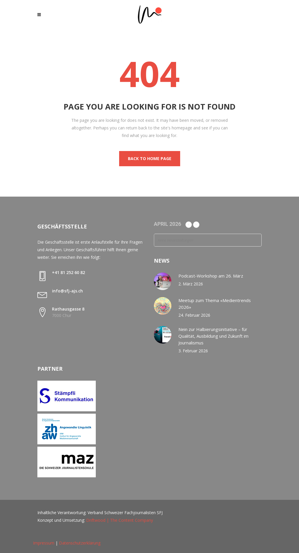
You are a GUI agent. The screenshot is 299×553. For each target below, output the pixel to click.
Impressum (43, 543)
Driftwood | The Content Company (119, 520)
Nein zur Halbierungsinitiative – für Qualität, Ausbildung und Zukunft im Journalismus (213, 336)
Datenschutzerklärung (79, 543)
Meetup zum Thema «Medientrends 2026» (214, 303)
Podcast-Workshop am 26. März (210, 276)
